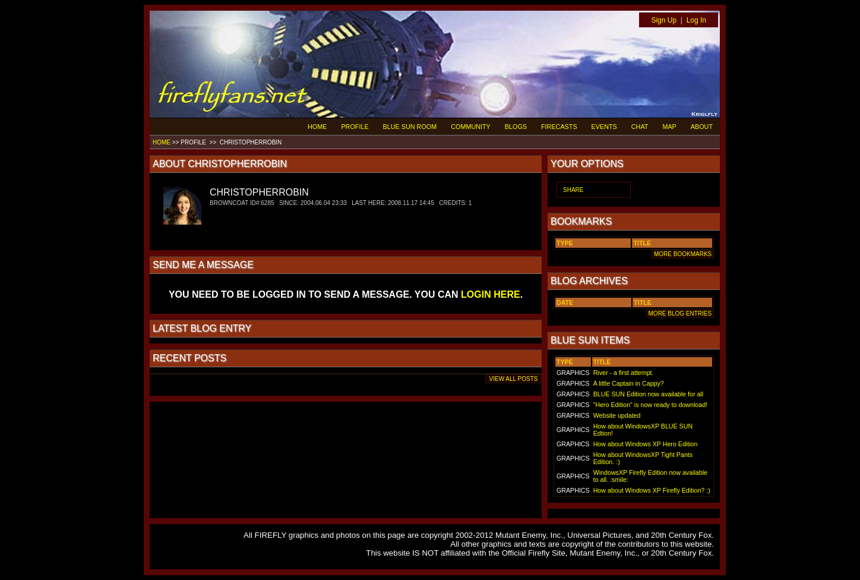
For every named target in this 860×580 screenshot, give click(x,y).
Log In (696, 20)
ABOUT (702, 126)
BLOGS (516, 126)
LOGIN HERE (490, 294)
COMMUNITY (471, 126)
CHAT (640, 126)
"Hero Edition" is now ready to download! (650, 404)
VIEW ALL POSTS (513, 379)
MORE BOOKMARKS (682, 254)
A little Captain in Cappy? (628, 383)
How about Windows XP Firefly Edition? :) (651, 490)
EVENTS (604, 126)
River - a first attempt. (623, 372)
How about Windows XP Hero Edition (645, 443)
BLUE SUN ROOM (410, 126)
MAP (669, 126)
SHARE (573, 190)
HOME (317, 126)
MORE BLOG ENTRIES (680, 313)
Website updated (617, 415)
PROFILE (354, 126)
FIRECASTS (559, 126)
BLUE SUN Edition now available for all (648, 394)
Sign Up (663, 20)
